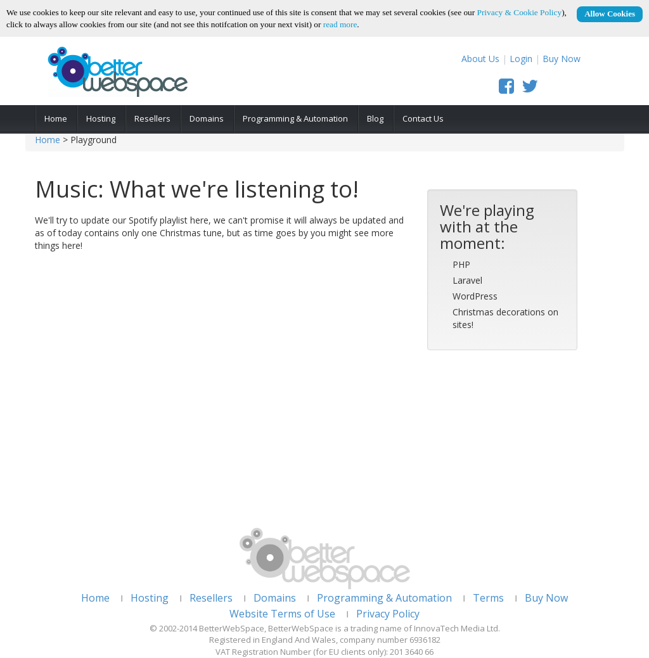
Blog (375, 118)
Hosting (100, 118)
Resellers (152, 118)
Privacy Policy (388, 614)
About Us (480, 59)
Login (521, 59)
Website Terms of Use (282, 614)
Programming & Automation (295, 118)
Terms (488, 598)
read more (340, 24)
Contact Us (423, 118)
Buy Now (562, 59)
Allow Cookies (609, 13)
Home (55, 118)
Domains (207, 118)
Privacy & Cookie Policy (519, 12)
